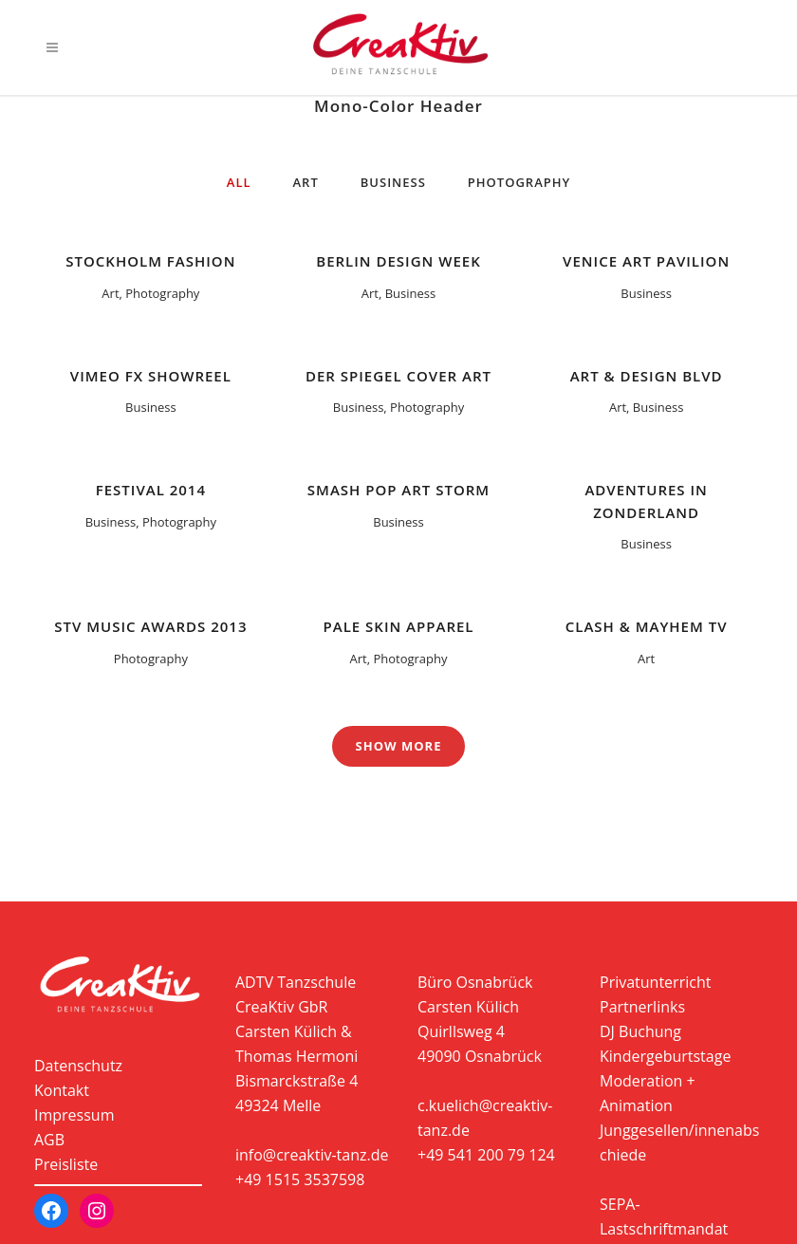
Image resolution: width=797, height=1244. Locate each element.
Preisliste (66, 1164)
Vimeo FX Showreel (151, 375)
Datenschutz (78, 1065)
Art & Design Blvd (646, 375)
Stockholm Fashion (150, 260)
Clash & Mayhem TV (646, 626)
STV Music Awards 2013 (150, 626)
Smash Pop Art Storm (398, 489)
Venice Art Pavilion (646, 260)
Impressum (74, 1115)
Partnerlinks (642, 1006)
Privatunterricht (655, 982)
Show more (399, 745)
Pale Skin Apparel (399, 626)
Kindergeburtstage (665, 1056)
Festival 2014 (151, 489)
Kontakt (61, 1090)
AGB (49, 1139)
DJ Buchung (640, 1031)
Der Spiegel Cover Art (398, 375)
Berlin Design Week (398, 260)
